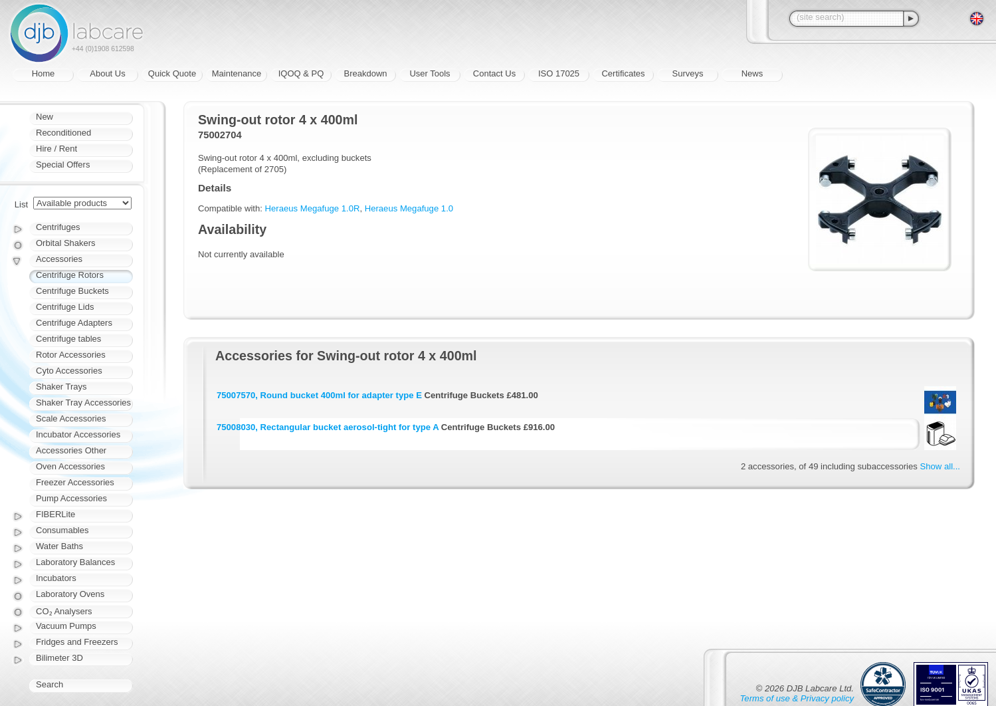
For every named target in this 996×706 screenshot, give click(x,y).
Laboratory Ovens (70, 594)
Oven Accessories (70, 466)
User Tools (429, 73)
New (44, 117)
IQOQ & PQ (301, 73)
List (21, 204)
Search (49, 684)
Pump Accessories (71, 498)
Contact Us (494, 73)
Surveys (688, 73)
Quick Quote (172, 73)
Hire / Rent (56, 149)
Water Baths (59, 546)
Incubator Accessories (78, 434)
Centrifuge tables (68, 339)
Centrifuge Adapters (74, 323)
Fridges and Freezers (77, 642)
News (752, 73)
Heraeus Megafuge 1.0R (312, 208)
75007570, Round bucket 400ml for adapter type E (319, 395)
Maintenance (236, 73)
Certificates (623, 73)
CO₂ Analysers (64, 611)
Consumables (62, 530)
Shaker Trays (61, 387)
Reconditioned (63, 133)
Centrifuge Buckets (72, 291)
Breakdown (365, 73)
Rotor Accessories (71, 355)
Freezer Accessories (75, 482)
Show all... (940, 466)
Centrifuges (58, 227)
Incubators (56, 578)
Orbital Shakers (66, 243)
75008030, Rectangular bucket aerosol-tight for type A (328, 427)
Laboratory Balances (75, 562)
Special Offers (63, 165)
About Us (107, 73)
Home (43, 73)
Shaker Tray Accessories (83, 403)
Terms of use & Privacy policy (797, 698)
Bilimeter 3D (59, 658)
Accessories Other (71, 450)
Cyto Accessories (69, 371)
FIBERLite (55, 514)
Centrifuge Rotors (70, 275)
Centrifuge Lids (65, 307)
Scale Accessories (71, 418)
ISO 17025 (558, 73)
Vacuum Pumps (66, 626)
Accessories (59, 259)
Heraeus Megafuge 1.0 (409, 208)
